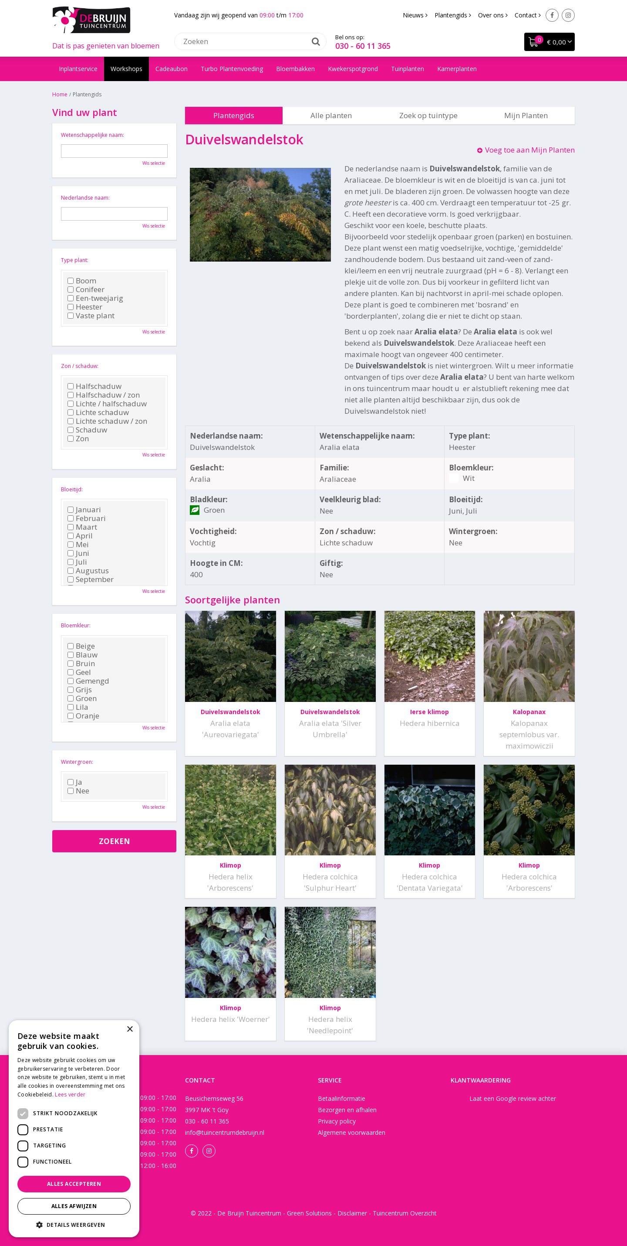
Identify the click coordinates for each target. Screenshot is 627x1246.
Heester (84, 307)
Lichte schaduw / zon (107, 421)
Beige (81, 646)
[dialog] (74, 1128)
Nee (78, 791)
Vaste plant (91, 316)
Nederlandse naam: (85, 197)
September (90, 579)
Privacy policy (337, 1121)
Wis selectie (153, 163)
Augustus (88, 571)
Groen (82, 698)
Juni (78, 553)
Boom (81, 281)
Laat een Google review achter (512, 1098)
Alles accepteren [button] (74, 1184)
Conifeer (85, 289)
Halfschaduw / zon (103, 395)
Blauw (82, 655)
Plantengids (233, 115)
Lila (77, 707)
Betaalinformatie (341, 1098)
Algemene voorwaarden (351, 1132)
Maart (82, 527)
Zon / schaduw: (79, 366)
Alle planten (331, 115)
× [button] (129, 1029)
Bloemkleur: (76, 625)
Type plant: (74, 260)
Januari (84, 510)
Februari (86, 518)
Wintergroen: (77, 762)
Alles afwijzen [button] (74, 1206)
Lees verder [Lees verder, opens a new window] (70, 1094)
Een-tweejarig (95, 298)
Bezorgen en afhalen (347, 1110)
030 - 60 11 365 (363, 46)
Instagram (568, 15)
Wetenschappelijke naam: (92, 135)
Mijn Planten (526, 115)
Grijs (79, 690)
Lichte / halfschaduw (107, 404)
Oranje (83, 716)
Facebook (552, 15)
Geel (79, 672)
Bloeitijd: (72, 489)
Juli (77, 562)
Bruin (81, 663)
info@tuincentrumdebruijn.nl (224, 1132)
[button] (74, 1224)
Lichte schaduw (98, 412)
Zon (78, 439)
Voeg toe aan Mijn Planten (530, 150)
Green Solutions (309, 1213)
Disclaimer (352, 1213)
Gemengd (88, 681)
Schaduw (87, 430)
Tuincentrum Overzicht (405, 1213)
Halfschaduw (94, 386)
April (80, 536)
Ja (74, 782)
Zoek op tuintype (428, 115)
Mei (78, 544)
